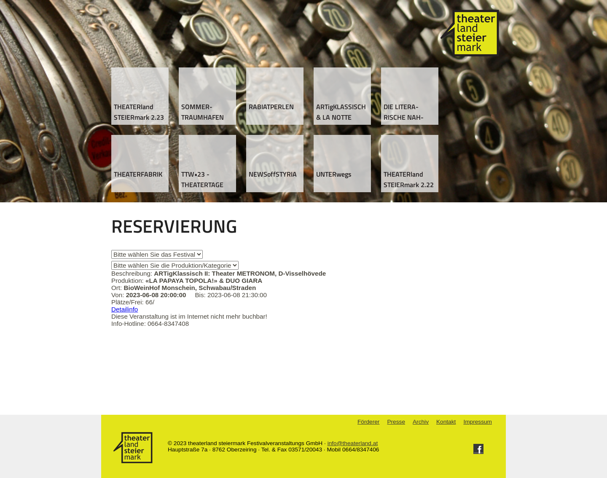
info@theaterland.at (353, 443)
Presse (396, 422)
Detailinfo (124, 309)
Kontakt (446, 422)
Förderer (368, 422)
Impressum (477, 422)
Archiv (421, 422)
